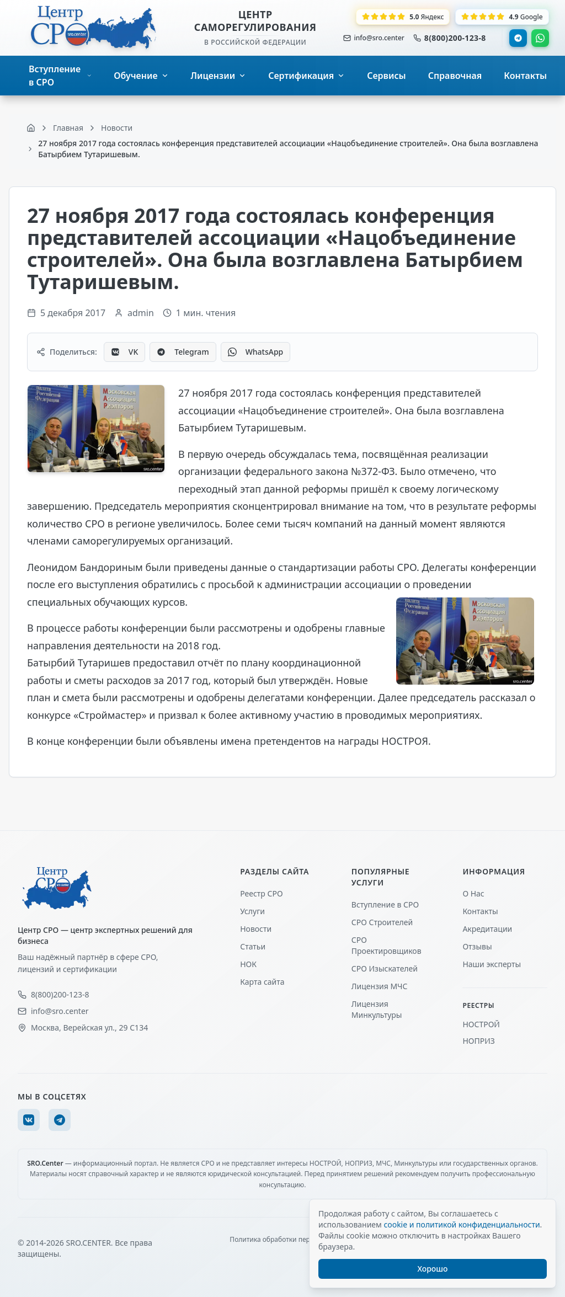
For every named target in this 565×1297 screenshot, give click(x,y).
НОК (248, 964)
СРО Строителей (382, 922)
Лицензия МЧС (379, 986)
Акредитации (487, 929)
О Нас (473, 893)
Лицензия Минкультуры (376, 1009)
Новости (255, 929)
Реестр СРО (261, 893)
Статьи (252, 946)
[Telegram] (60, 1120)
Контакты (480, 911)
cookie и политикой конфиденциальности (461, 1224)
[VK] (29, 1120)
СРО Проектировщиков (386, 945)
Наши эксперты (491, 964)
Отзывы (477, 946)
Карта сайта (262, 981)
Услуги (252, 911)
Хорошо (433, 1268)
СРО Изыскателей (384, 968)
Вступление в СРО (385, 904)
